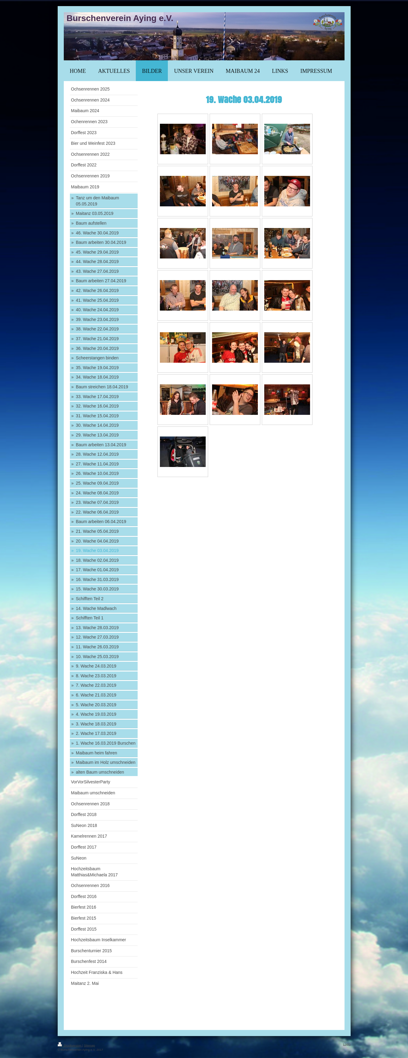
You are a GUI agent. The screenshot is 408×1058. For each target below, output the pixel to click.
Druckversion (70, 1045)
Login (346, 1044)
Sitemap (89, 1045)
